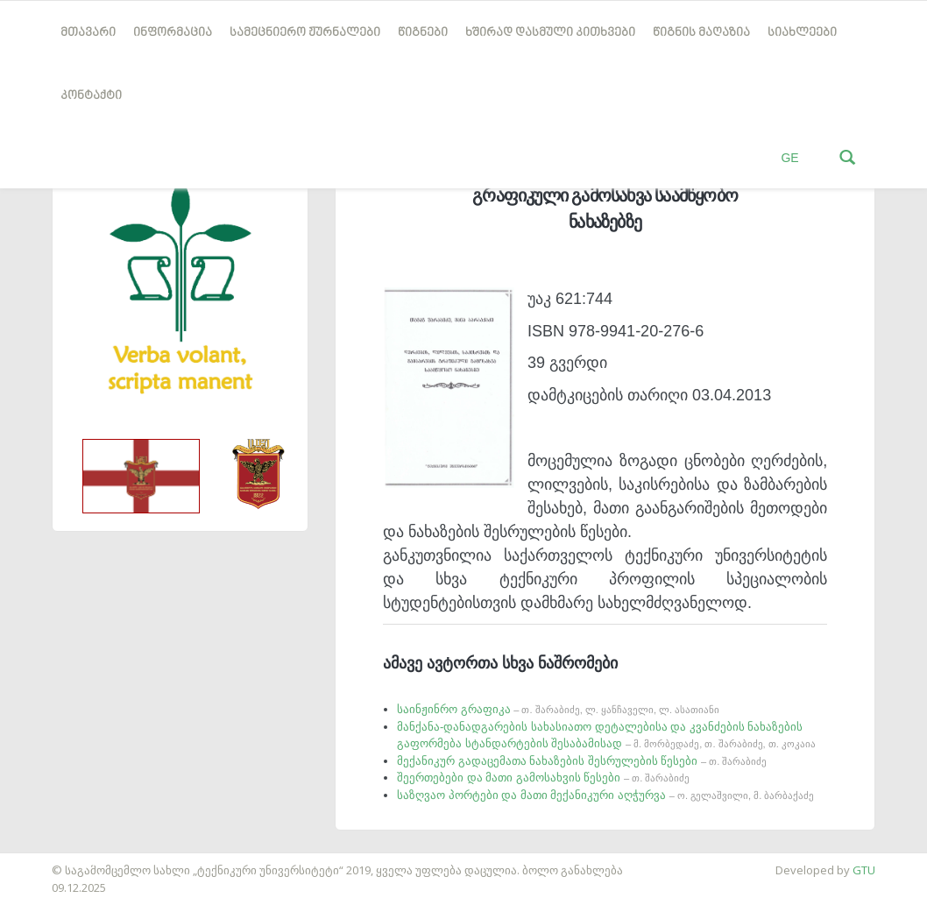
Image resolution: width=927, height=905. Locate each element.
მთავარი (88, 32)
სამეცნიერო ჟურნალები (305, 32)
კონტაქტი (91, 95)
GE (789, 158)
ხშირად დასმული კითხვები (550, 32)
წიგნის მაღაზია (701, 32)
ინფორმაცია (172, 32)
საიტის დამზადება (51, 861)
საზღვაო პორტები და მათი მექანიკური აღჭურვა (605, 795)
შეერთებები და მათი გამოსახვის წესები (543, 777)
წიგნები (423, 32)
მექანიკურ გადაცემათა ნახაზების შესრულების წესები (582, 760)
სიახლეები (802, 32)
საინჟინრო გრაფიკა (558, 709)
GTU (864, 870)
